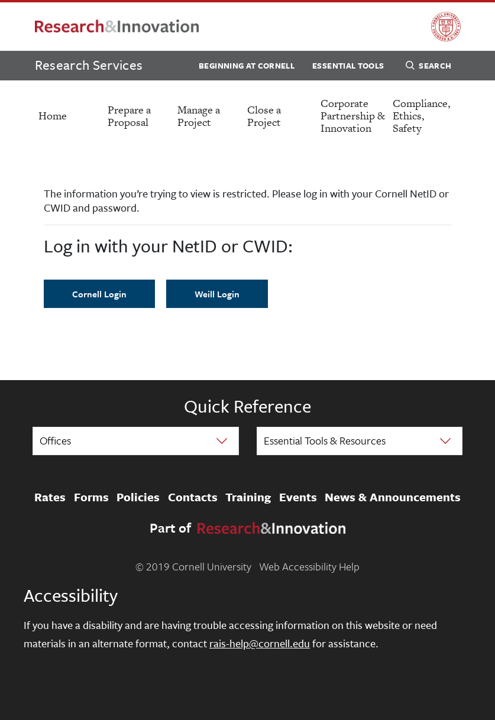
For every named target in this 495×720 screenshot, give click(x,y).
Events (298, 497)
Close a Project (264, 115)
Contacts (193, 497)
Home (52, 115)
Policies (138, 497)
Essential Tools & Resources (325, 440)
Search (428, 67)
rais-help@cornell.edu (259, 643)
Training (248, 497)
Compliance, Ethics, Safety (421, 115)
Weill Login (217, 293)
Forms (91, 497)
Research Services (89, 64)
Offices (55, 440)
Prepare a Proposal (129, 115)
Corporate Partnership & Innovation (353, 115)
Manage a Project (198, 115)
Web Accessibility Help (309, 566)
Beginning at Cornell (247, 66)
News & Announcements (393, 497)
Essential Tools (348, 66)
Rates (50, 497)
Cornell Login (99, 293)
